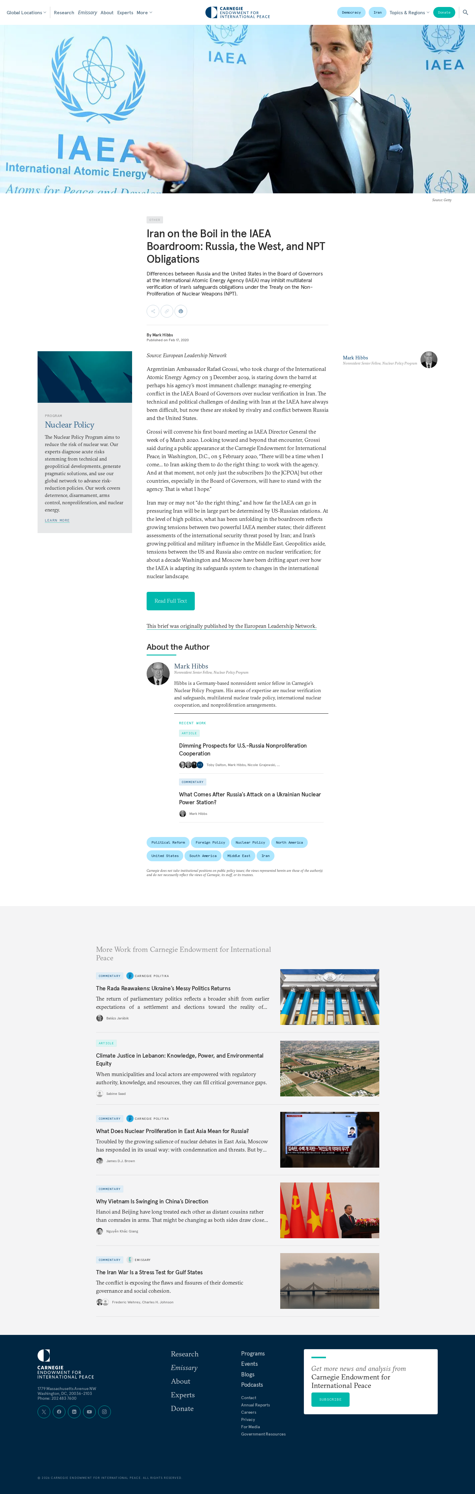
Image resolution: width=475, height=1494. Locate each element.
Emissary (87, 12)
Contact (248, 1397)
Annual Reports (255, 1405)
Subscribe (330, 1399)
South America (202, 855)
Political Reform (168, 842)
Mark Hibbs (162, 335)
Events (249, 1363)
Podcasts (252, 1384)
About (107, 12)
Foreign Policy (210, 842)
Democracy (351, 12)
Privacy (248, 1419)
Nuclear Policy (250, 842)
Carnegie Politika (152, 976)
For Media (250, 1426)
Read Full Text (170, 600)
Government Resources (263, 1434)
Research (64, 12)
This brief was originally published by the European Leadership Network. (232, 625)
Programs (253, 1353)
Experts (125, 12)
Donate (444, 12)
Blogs (247, 1374)
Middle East (239, 855)
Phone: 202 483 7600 (57, 1398)
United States (164, 855)
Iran (378, 12)
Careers (248, 1412)
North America (289, 842)
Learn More (57, 520)
